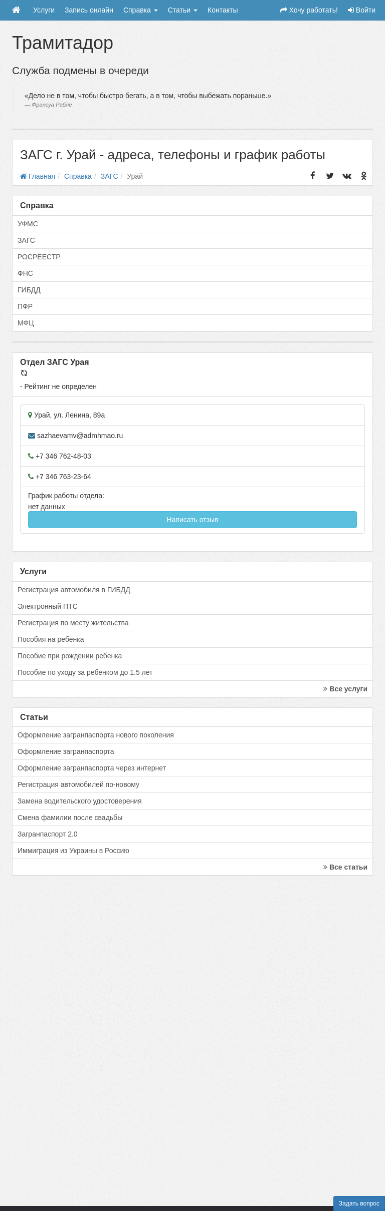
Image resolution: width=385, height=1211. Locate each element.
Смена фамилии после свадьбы (70, 818)
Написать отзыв (192, 520)
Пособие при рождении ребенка (70, 656)
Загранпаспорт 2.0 (48, 834)
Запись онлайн (89, 10)
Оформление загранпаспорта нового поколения (96, 735)
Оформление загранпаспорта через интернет (92, 768)
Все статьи (345, 867)
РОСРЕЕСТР (39, 257)
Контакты (223, 10)
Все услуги (345, 689)
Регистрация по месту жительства (73, 623)
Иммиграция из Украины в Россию (73, 851)
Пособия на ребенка (51, 639)
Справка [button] (140, 10)
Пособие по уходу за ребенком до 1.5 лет (85, 672)
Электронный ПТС (48, 606)
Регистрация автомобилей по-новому (78, 784)
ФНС (25, 273)
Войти (361, 10)
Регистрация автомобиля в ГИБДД (74, 590)
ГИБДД (29, 290)
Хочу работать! (309, 10)
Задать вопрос (359, 1203)
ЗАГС (26, 240)
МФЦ (26, 323)
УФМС (28, 224)
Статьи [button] (183, 10)
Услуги (44, 10)
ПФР (25, 306)
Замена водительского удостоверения (80, 801)
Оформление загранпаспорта (66, 751)
